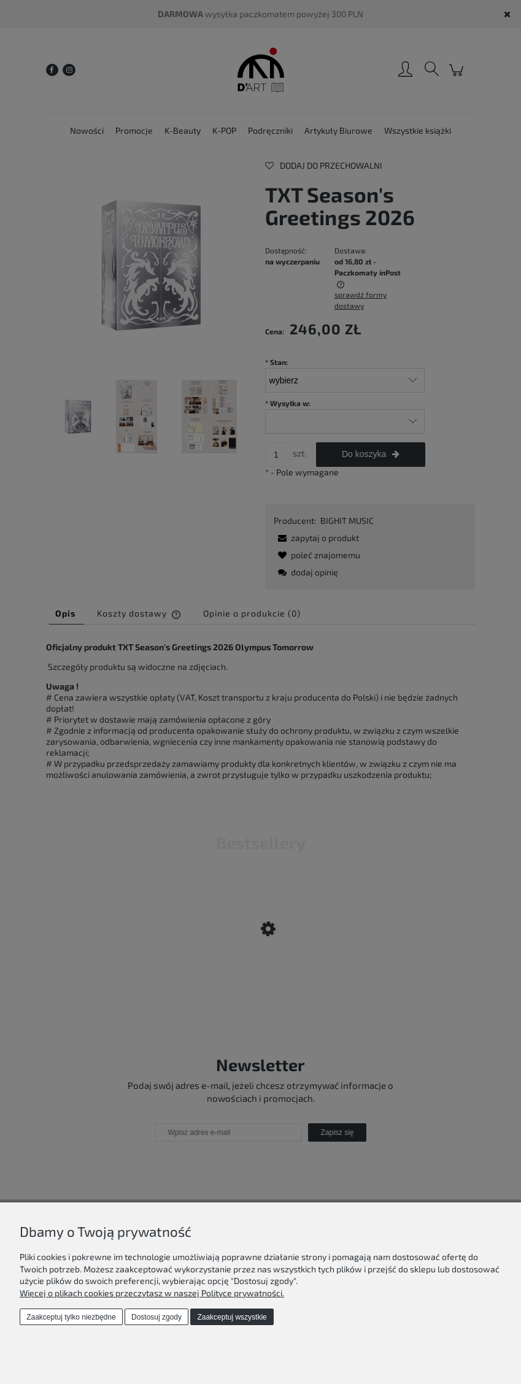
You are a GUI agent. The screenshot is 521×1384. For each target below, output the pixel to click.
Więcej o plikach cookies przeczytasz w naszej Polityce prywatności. (152, 1293)
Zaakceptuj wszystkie (231, 1317)
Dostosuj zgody (156, 1317)
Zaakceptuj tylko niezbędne (70, 1317)
